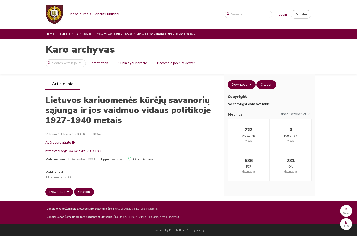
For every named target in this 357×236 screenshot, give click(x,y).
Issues (87, 34)
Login (283, 14)
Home (50, 34)
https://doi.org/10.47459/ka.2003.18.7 (73, 151)
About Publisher (107, 14)
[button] (301, 14)
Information (99, 63)
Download (57, 192)
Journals (64, 34)
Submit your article (132, 63)
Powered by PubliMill (167, 230)
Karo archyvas (80, 49)
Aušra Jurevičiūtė (58, 142)
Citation (84, 192)
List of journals (80, 14)
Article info (63, 84)
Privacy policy (195, 230)
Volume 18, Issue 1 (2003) (114, 34)
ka (76, 34)
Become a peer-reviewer (176, 63)
